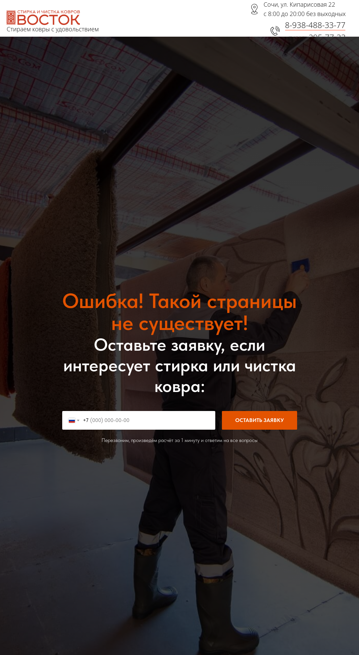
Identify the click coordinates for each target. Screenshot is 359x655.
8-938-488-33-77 (315, 24)
